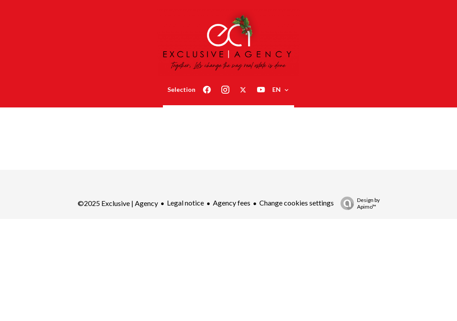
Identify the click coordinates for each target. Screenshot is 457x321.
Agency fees (231, 202)
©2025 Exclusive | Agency (118, 203)
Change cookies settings (296, 202)
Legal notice (185, 202)
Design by (358, 203)
